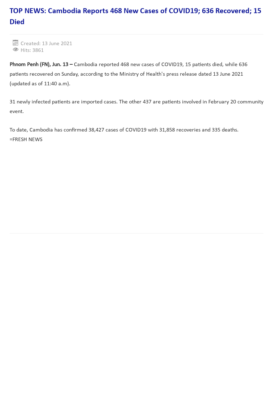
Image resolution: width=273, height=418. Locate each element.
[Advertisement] (139, 205)
